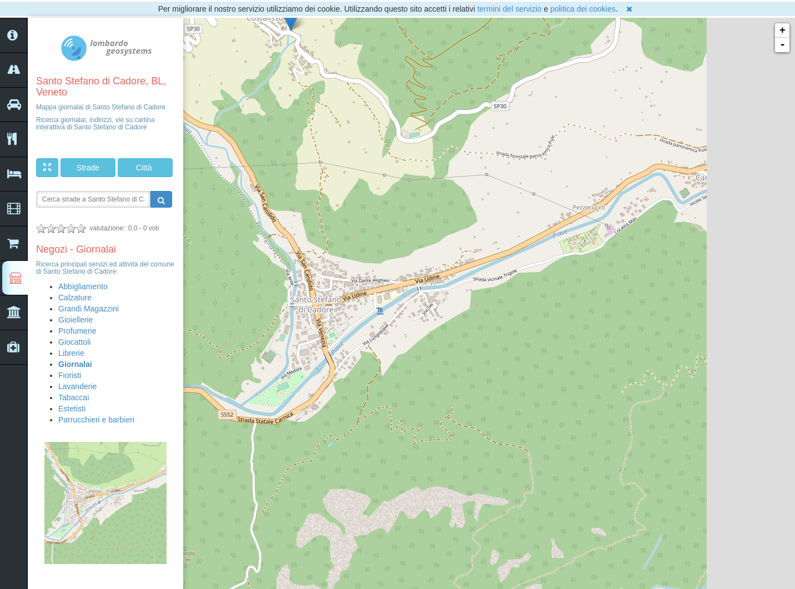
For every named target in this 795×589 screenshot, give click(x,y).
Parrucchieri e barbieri (96, 419)
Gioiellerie (75, 319)
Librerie (71, 353)
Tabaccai (73, 397)
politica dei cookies (583, 8)
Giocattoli (74, 342)
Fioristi (69, 375)
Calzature (75, 297)
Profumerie (77, 330)
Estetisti (71, 408)
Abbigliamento (83, 286)
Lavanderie (77, 386)
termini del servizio (509, 8)
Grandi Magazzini (88, 308)
